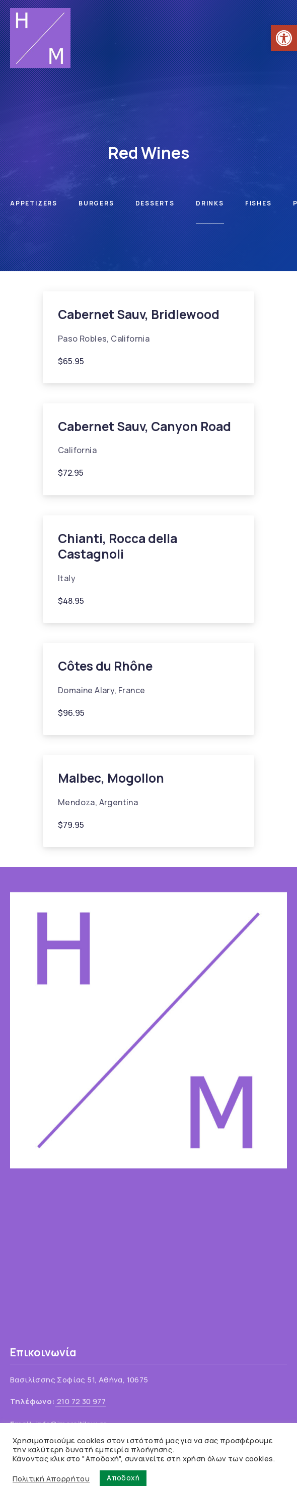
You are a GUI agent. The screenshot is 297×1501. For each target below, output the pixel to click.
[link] (284, 38)
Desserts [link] (155, 203)
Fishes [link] (258, 203)
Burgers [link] (96, 203)
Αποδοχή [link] (123, 1477)
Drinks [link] (210, 203)
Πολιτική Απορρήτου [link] (51, 1478)
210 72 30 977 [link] (80, 1401)
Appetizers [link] (33, 203)
